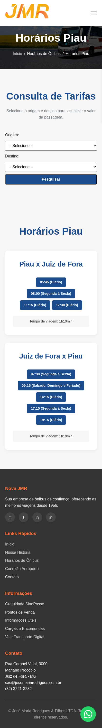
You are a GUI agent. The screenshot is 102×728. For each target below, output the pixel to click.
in (37, 517)
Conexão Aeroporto (22, 569)
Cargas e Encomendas (25, 629)
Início (17, 54)
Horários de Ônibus (22, 560)
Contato (12, 577)
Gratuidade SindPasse (24, 604)
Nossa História (17, 552)
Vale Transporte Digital (24, 637)
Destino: (12, 156)
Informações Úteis (21, 620)
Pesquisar (51, 179)
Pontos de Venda (20, 612)
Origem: (12, 135)
